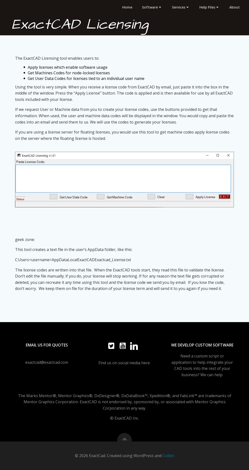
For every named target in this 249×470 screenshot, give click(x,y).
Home (127, 7)
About (234, 7)
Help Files (209, 7)
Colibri (168, 455)
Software (152, 7)
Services (181, 7)
